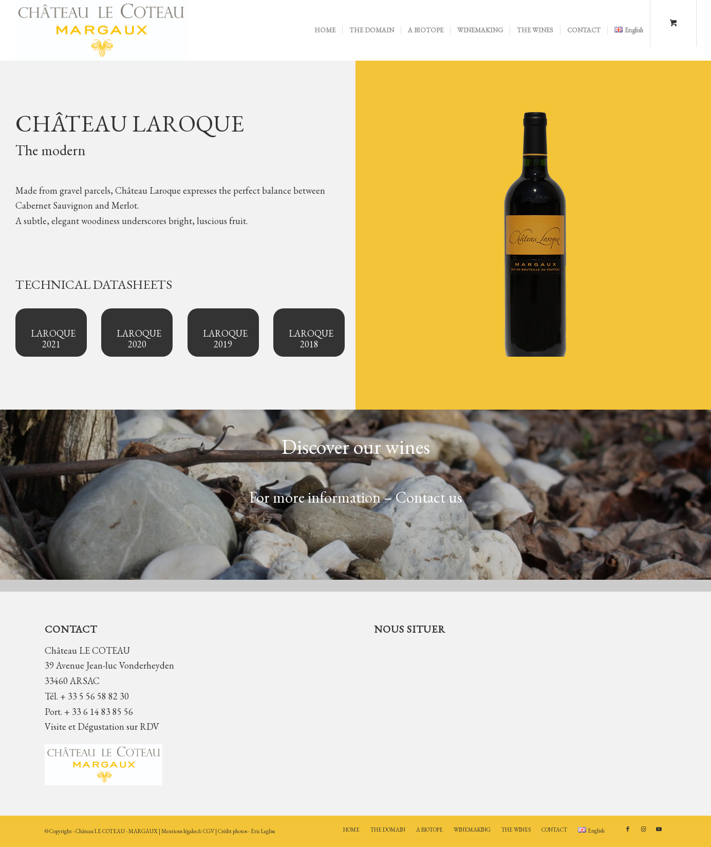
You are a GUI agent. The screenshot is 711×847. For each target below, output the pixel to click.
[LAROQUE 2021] (51, 332)
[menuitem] (325, 30)
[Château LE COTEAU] (101, 30)
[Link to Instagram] (643, 829)
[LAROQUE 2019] (223, 332)
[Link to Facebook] (627, 829)
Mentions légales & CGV (188, 831)
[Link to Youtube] (658, 829)
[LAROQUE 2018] (309, 332)
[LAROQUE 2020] (137, 332)
